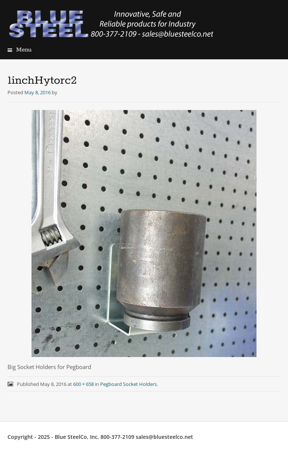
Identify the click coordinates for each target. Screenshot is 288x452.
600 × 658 (83, 384)
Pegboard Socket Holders (128, 384)
